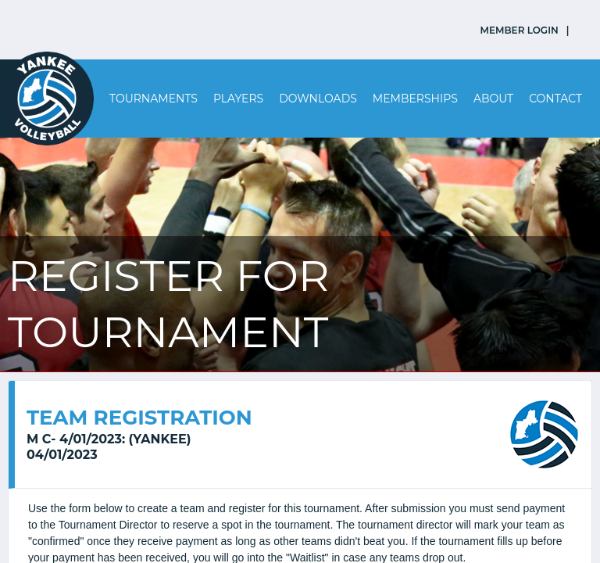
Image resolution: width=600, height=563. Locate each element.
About (493, 98)
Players (238, 98)
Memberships (415, 98)
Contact (555, 98)
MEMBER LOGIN (519, 30)
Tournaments (153, 98)
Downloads (318, 98)
